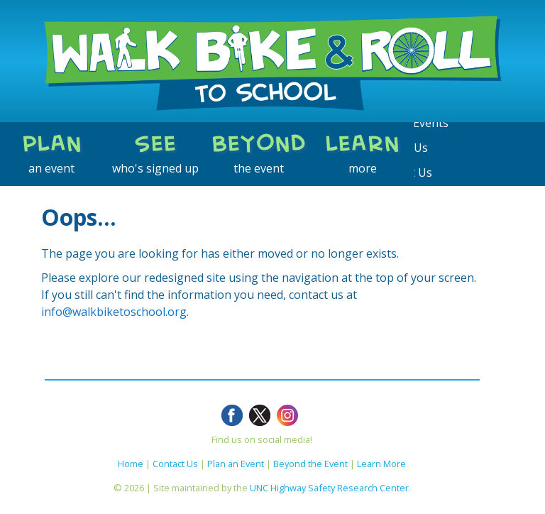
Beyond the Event (310, 463)
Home (130, 463)
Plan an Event (235, 463)
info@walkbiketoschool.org (114, 311)
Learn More (381, 463)
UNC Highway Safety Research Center (329, 487)
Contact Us (175, 463)
